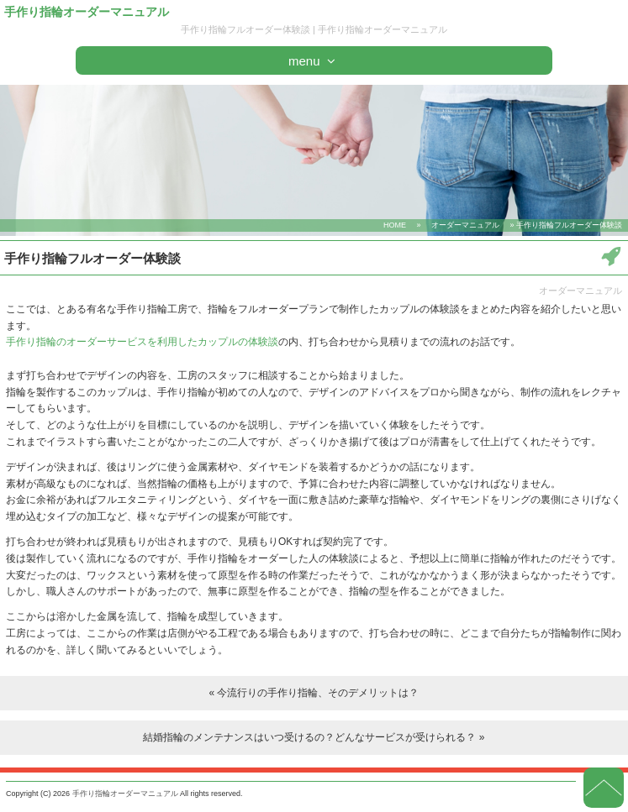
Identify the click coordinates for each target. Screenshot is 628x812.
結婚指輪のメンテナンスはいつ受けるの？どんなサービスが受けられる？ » (313, 737)
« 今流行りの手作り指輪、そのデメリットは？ (313, 693)
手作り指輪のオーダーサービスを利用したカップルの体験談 (142, 342)
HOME (394, 225)
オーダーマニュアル (465, 225)
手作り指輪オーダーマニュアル (86, 11)
